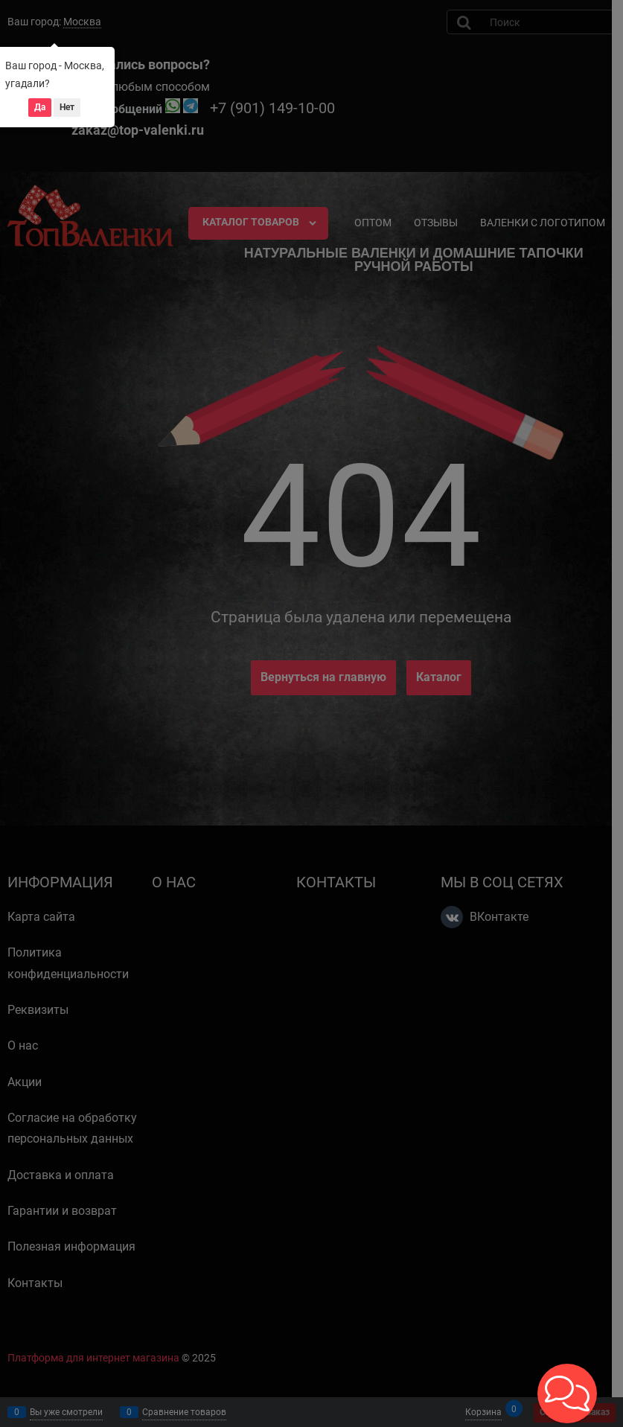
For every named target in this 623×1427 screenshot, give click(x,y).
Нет (67, 107)
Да (39, 107)
